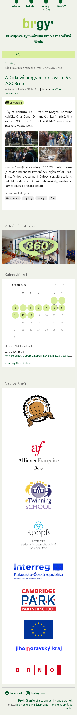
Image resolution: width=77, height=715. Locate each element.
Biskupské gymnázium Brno (32, 704)
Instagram (35, 693)
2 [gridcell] (61, 300)
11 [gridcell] (23, 315)
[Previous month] (56, 284)
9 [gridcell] (61, 307)
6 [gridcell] (38, 307)
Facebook (13, 693)
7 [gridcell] (46, 307)
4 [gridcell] (23, 307)
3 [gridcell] (15, 307)
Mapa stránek (63, 700)
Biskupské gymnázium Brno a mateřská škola (38, 36)
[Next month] (63, 284)
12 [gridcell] (31, 315)
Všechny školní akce (18, 363)
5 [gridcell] (30, 307)
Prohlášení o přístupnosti (35, 700)
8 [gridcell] (54, 307)
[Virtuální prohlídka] (38, 247)
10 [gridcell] (15, 315)
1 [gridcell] (54, 300)
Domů (9, 63)
